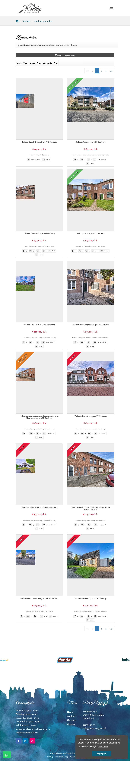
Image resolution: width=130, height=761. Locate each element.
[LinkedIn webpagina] (25, 740)
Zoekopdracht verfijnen (65, 55)
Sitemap (50, 756)
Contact (71, 724)
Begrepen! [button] (101, 753)
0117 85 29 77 (89, 724)
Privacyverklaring (61, 756)
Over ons (71, 719)
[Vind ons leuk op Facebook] (18, 740)
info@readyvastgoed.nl (94, 728)
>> (111, 70)
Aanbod (71, 715)
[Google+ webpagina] (32, 740)
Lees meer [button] (103, 746)
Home (70, 711)
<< (87, 70)
